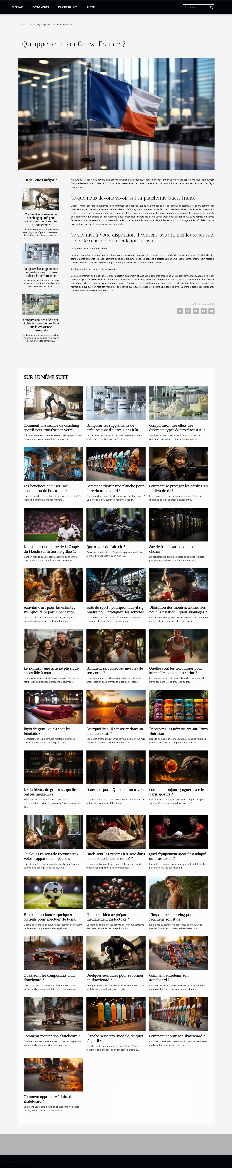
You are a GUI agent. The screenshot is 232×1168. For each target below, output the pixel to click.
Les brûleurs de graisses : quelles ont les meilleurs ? (50, 791)
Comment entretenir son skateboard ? (169, 977)
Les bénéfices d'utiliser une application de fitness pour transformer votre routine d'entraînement (46, 493)
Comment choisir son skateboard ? (177, 1036)
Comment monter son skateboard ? (52, 1036)
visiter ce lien (78, 213)
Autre (90, 7)
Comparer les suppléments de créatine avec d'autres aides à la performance (41, 272)
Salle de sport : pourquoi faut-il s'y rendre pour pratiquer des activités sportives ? (115, 612)
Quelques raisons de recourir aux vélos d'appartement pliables (51, 856)
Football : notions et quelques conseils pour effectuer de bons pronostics (49, 919)
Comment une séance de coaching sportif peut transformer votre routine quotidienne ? (40, 220)
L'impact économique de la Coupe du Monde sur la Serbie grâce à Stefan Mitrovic (51, 551)
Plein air (17, 7)
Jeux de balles (67, 7)
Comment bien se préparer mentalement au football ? (108, 916)
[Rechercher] (198, 7)
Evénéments (40, 7)
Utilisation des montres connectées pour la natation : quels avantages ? (178, 609)
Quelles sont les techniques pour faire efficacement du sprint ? (175, 670)
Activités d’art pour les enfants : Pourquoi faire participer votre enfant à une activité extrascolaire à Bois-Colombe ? (53, 614)
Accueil (21, 24)
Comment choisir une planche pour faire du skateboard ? (115, 488)
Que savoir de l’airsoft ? (105, 547)
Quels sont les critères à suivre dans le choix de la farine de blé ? (115, 856)
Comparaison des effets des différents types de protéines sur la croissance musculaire (40, 325)
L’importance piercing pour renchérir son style (171, 916)
